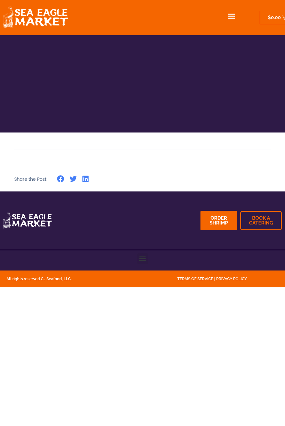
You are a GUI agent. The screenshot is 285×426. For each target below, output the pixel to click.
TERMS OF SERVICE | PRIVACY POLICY (212, 279)
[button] (231, 16)
